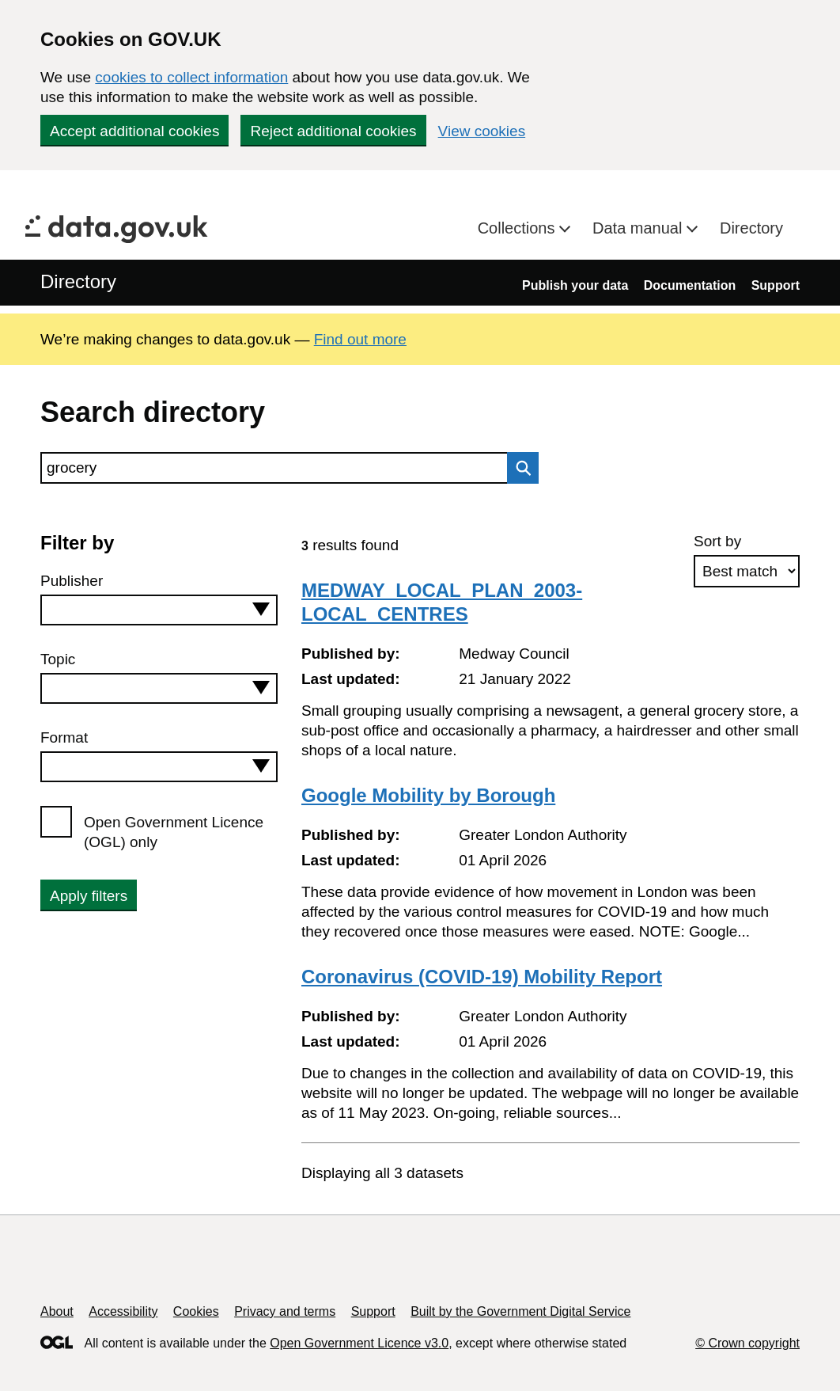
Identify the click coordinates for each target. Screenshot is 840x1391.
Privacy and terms (284, 1311)
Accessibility (123, 1311)
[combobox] (159, 610)
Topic (57, 659)
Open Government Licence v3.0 (359, 1343)
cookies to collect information (191, 77)
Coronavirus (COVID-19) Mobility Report (481, 976)
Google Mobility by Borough (428, 795)
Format (64, 737)
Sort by (717, 541)
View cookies (482, 131)
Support (775, 285)
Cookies (196, 1311)
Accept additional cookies (134, 131)
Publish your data (575, 285)
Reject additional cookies (333, 131)
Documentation (690, 285)
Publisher (71, 580)
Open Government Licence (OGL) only (173, 832)
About (57, 1311)
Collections (518, 228)
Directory (751, 228)
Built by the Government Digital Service (520, 1311)
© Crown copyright (747, 1343)
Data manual (639, 228)
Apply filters (88, 895)
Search (519, 468)
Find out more (360, 339)
